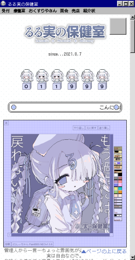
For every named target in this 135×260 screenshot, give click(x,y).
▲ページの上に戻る (104, 251)
